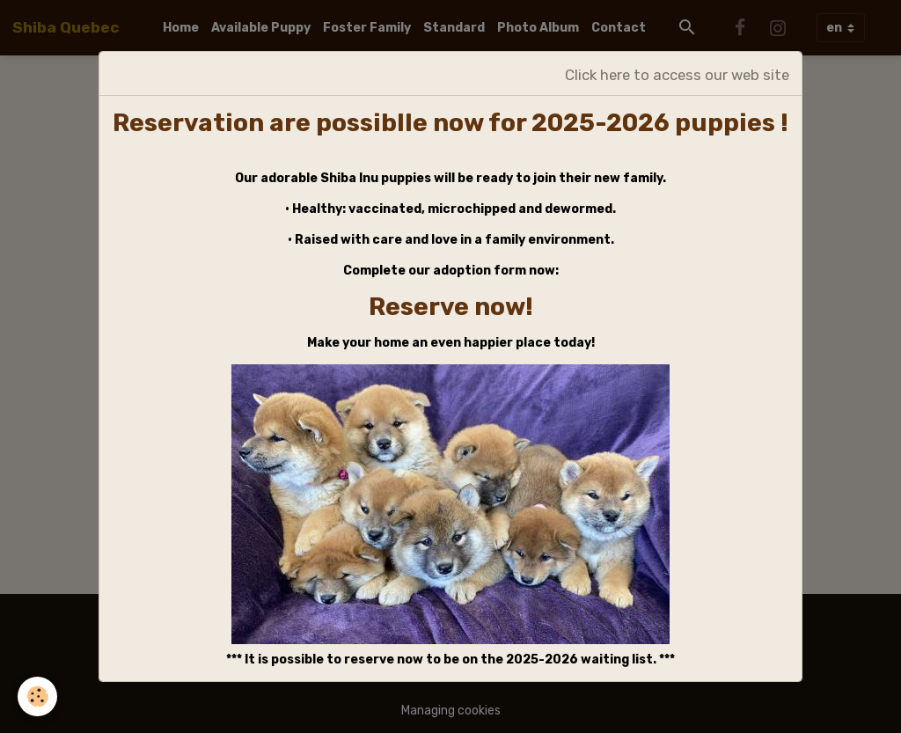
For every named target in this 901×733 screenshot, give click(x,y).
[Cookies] (37, 696)
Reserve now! (451, 306)
